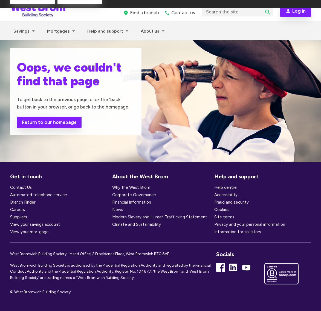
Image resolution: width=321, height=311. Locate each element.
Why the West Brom (131, 187)
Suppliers (18, 217)
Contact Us (21, 187)
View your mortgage (29, 231)
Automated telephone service (38, 194)
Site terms (224, 217)
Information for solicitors (237, 231)
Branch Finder (23, 202)
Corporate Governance (134, 194)
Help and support (105, 31)
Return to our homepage (49, 122)
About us (150, 31)
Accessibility (226, 194)
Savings (21, 31)
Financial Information (131, 202)
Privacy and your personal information (249, 224)
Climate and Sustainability (136, 224)
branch (144, 12)
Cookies (221, 209)
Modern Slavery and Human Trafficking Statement (159, 217)
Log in (299, 11)
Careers (17, 209)
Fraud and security (231, 202)
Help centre (225, 187)
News (117, 209)
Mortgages (58, 31)
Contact (183, 12)
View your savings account (35, 224)
